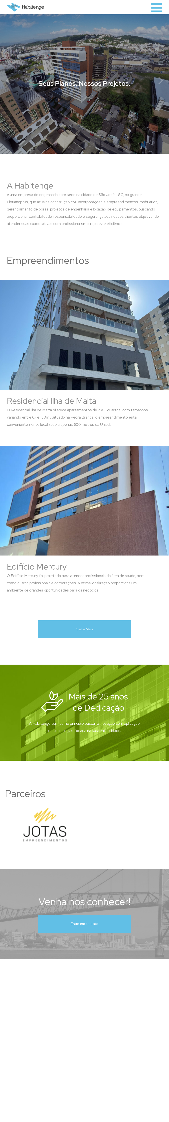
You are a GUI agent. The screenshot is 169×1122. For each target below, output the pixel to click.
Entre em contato (84, 923)
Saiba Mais (84, 629)
